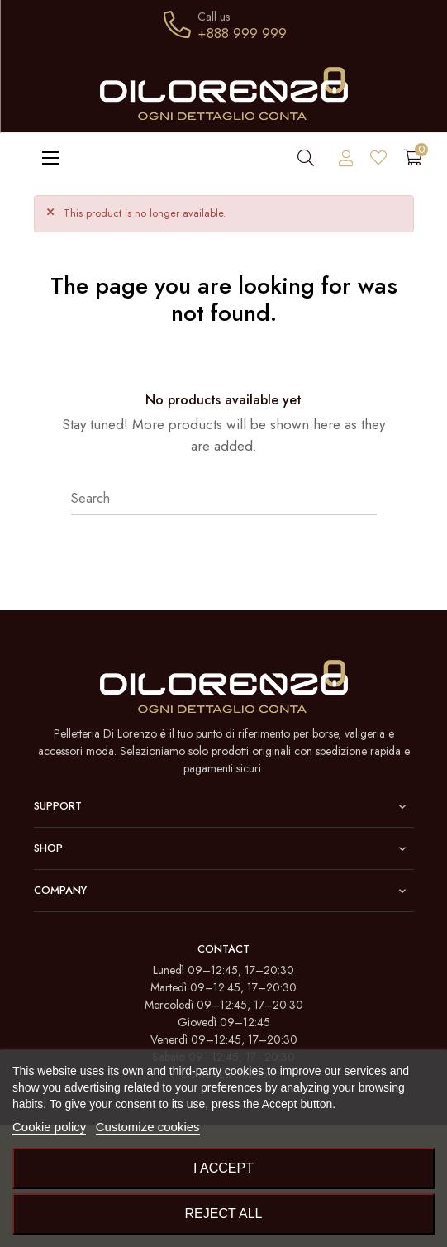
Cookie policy (49, 1127)
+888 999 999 (242, 33)
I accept (223, 1168)
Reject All (224, 1213)
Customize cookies (148, 1127)
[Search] (224, 498)
